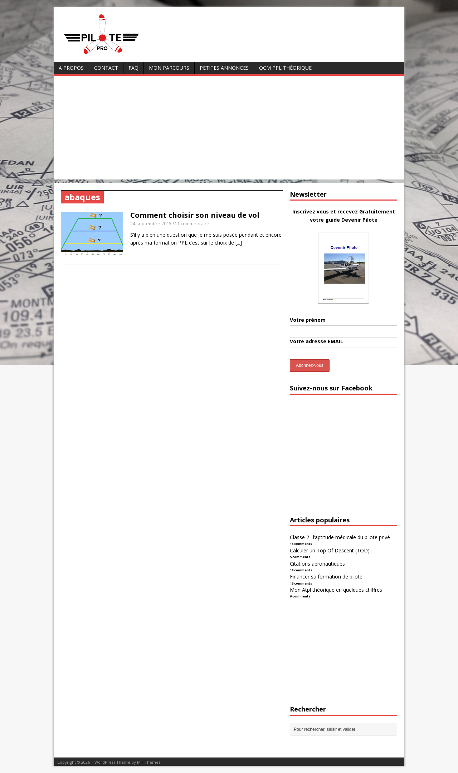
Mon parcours (169, 67)
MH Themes (148, 762)
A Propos (71, 67)
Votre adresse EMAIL (316, 341)
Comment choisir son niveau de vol (194, 215)
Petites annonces (224, 67)
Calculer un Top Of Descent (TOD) (330, 550)
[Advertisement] (229, 129)
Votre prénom (308, 319)
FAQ (133, 67)
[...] (238, 242)
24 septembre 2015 (150, 223)
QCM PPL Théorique (285, 67)
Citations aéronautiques (317, 563)
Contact (106, 67)
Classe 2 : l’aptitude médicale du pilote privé (340, 537)
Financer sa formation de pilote (326, 576)
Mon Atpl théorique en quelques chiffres (336, 589)
